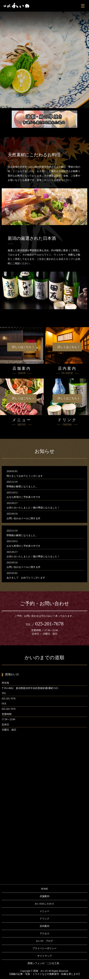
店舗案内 (44, 896)
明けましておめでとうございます (25, 476)
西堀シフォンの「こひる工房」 (44, 963)
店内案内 (44, 926)
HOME (44, 889)
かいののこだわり (44, 903)
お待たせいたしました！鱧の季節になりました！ (33, 507)
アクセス (44, 933)
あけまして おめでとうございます (26, 577)
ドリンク (44, 918)
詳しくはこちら (21, 346)
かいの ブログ (44, 941)
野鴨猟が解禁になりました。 (22, 486)
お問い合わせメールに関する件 (23, 518)
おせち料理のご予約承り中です (23, 497)
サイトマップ (44, 956)
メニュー (44, 911)
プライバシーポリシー (44, 948)
